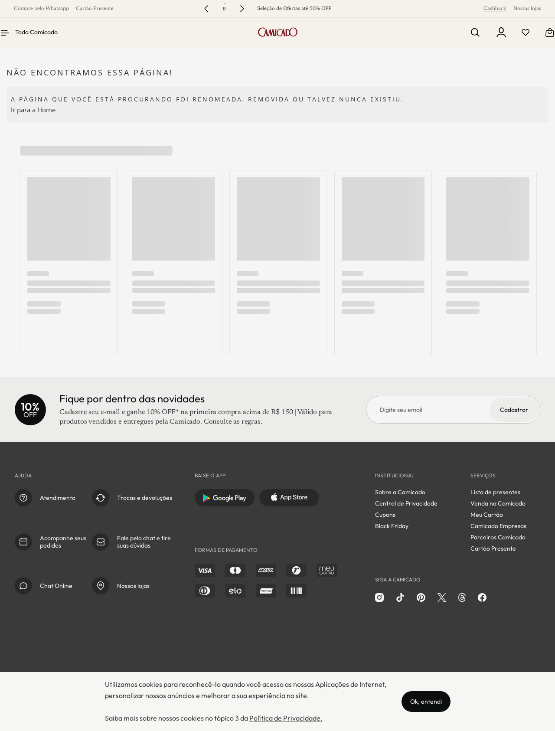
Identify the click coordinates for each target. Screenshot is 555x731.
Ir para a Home (33, 109)
